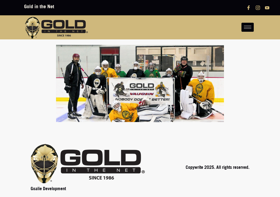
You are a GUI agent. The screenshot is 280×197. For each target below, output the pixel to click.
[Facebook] (248, 8)
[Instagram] (258, 8)
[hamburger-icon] (247, 27)
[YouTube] (267, 8)
